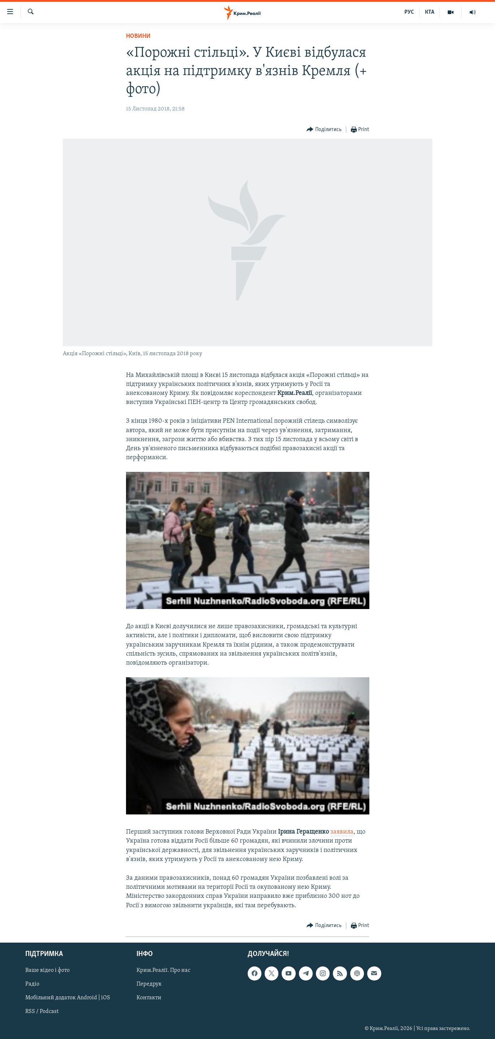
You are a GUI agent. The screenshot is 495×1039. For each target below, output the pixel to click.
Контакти (148, 998)
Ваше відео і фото (47, 970)
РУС (409, 12)
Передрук (149, 984)
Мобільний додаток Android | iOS (67, 998)
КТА (429, 12)
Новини (138, 36)
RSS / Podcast (41, 1011)
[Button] (324, 130)
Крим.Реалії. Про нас (163, 970)
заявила (341, 832)
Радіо (32, 984)
